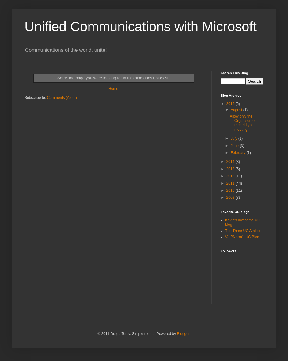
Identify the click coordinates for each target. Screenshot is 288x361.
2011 (231, 183)
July (234, 138)
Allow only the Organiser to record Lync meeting (242, 123)
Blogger (183, 334)
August (237, 110)
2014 (231, 162)
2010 (231, 190)
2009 (231, 197)
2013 (231, 169)
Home (113, 89)
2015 (231, 104)
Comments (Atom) (62, 98)
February (238, 153)
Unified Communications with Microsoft (141, 26)
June (235, 146)
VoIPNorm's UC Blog (242, 237)
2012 (231, 176)
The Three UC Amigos (243, 231)
